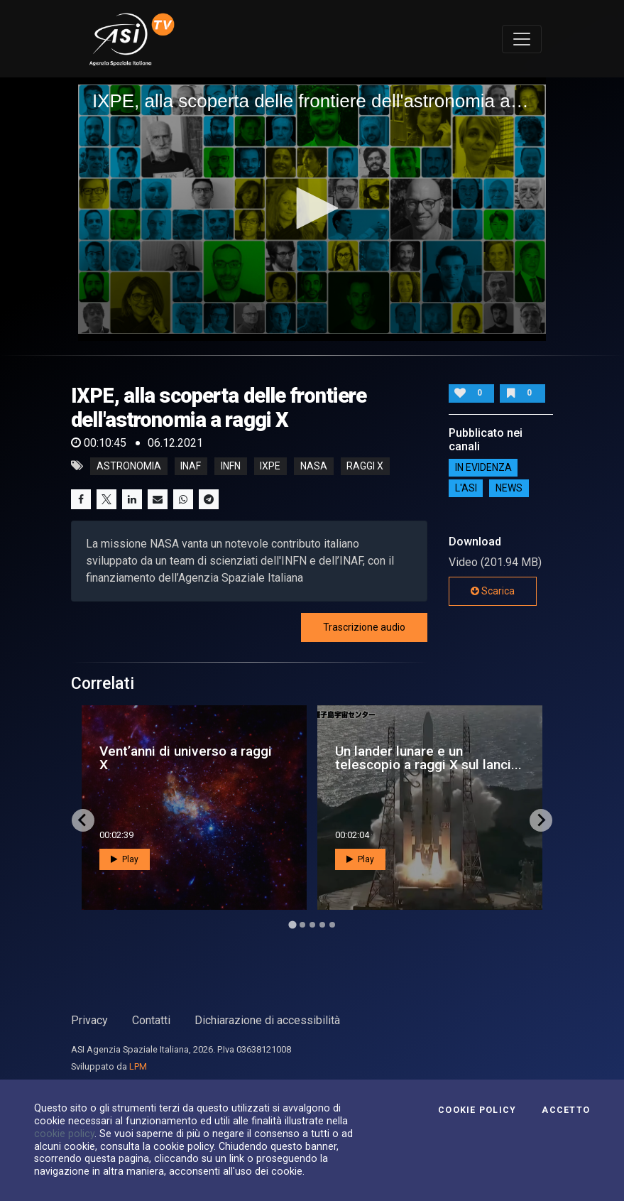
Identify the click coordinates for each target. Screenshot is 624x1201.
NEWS (509, 488)
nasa (313, 466)
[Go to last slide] (83, 820)
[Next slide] (541, 820)
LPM (138, 1066)
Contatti (151, 1020)
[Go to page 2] (302, 925)
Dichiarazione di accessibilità (267, 1020)
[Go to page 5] (332, 925)
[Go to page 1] (292, 924)
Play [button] (124, 859)
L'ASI (466, 488)
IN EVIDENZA (483, 468)
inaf (190, 466)
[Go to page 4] (322, 925)
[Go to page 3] (312, 925)
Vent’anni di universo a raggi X (185, 758)
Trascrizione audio (364, 627)
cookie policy (64, 1133)
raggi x (364, 466)
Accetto (566, 1110)
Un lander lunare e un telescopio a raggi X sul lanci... (428, 758)
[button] (312, 208)
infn (231, 466)
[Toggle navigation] (522, 39)
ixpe (270, 466)
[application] (312, 209)
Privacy (89, 1020)
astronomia (129, 466)
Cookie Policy (477, 1110)
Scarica (493, 591)
